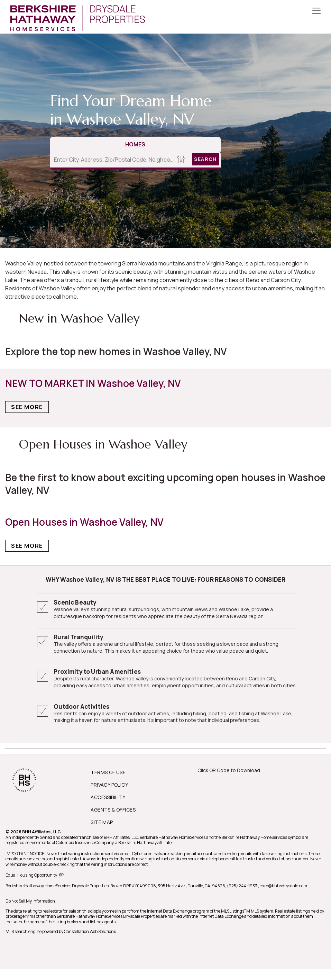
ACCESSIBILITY (108, 797)
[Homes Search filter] (181, 159)
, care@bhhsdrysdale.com (282, 886)
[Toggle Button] (316, 11)
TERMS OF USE (108, 772)
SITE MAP (102, 822)
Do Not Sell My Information (30, 901)
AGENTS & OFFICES (113, 809)
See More (27, 407)
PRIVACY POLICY (109, 784)
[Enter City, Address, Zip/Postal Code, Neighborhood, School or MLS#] (112, 159)
